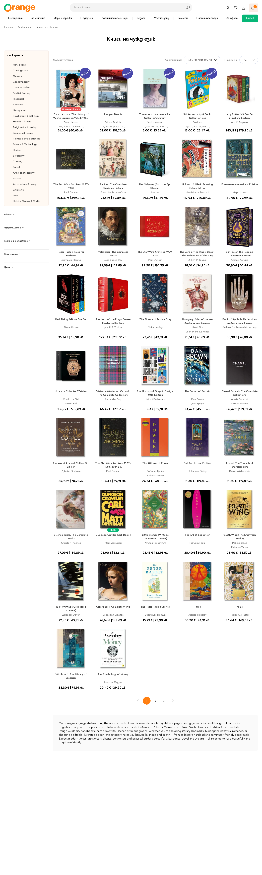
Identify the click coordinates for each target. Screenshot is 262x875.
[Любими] (236, 8)
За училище (38, 18)
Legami (141, 18)
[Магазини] (228, 8)
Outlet (250, 18)
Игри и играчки (63, 18)
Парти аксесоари (207, 18)
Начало (8, 27)
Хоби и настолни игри (115, 18)
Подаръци (86, 18)
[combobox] (126, 7)
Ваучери (182, 18)
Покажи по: (230, 60)
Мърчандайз (161, 18)
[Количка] (253, 8)
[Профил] (243, 8)
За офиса (232, 18)
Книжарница (15, 18)
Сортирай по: (173, 60)
